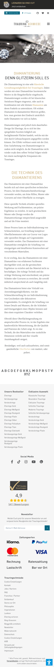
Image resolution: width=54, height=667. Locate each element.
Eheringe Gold (10, 406)
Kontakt (7, 585)
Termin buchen (12, 13)
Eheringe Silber (10, 420)
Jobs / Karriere (10, 589)
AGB (6, 641)
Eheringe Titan (10, 427)
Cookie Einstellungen (13, 582)
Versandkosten (12, 661)
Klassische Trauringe (37, 395)
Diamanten (38, 105)
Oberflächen (25, 349)
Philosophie (9, 606)
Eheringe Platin (10, 416)
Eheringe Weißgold (12, 409)
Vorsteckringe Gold (36, 420)
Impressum (9, 651)
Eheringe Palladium (12, 424)
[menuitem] (15, 395)
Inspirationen (9, 610)
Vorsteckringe (9, 402)
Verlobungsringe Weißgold (14, 437)
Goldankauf (9, 599)
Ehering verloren (11, 617)
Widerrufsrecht (10, 631)
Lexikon (7, 613)
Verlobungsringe (11, 399)
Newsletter (8, 627)
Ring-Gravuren (10, 620)
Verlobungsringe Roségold (11, 442)
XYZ (27, 373)
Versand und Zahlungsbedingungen (13, 646)
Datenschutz (9, 634)
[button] (49, 662)
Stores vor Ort (9, 603)
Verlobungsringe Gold (13, 434)
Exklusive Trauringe (36, 402)
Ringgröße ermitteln (12, 624)
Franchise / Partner (12, 596)
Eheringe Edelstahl (12, 431)
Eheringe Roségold (12, 413)
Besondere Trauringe (37, 399)
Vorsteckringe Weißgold (38, 424)
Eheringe (8, 395)
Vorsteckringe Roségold (38, 427)
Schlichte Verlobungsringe (39, 413)
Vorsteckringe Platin (37, 431)
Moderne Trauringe (36, 409)
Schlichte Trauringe (36, 406)
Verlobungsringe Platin (13, 447)
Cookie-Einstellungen (13, 638)
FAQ (5, 592)
